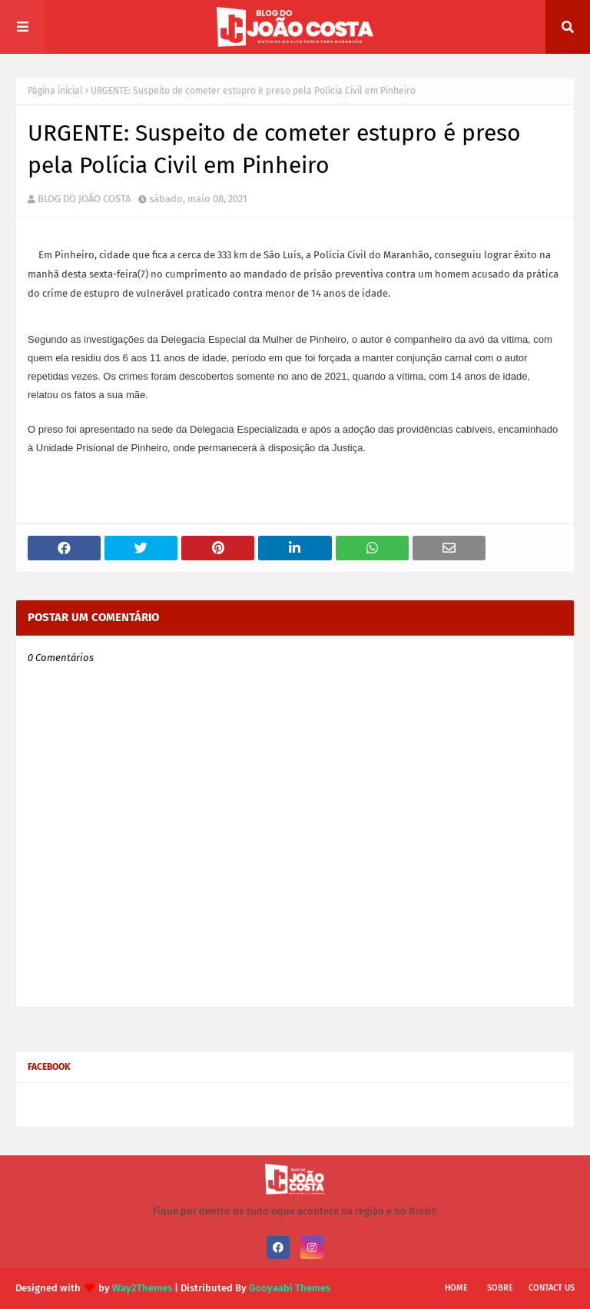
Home (456, 1288)
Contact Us (552, 1288)
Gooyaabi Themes (289, 1288)
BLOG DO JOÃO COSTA (84, 198)
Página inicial (55, 90)
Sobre (500, 1288)
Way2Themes (142, 1288)
